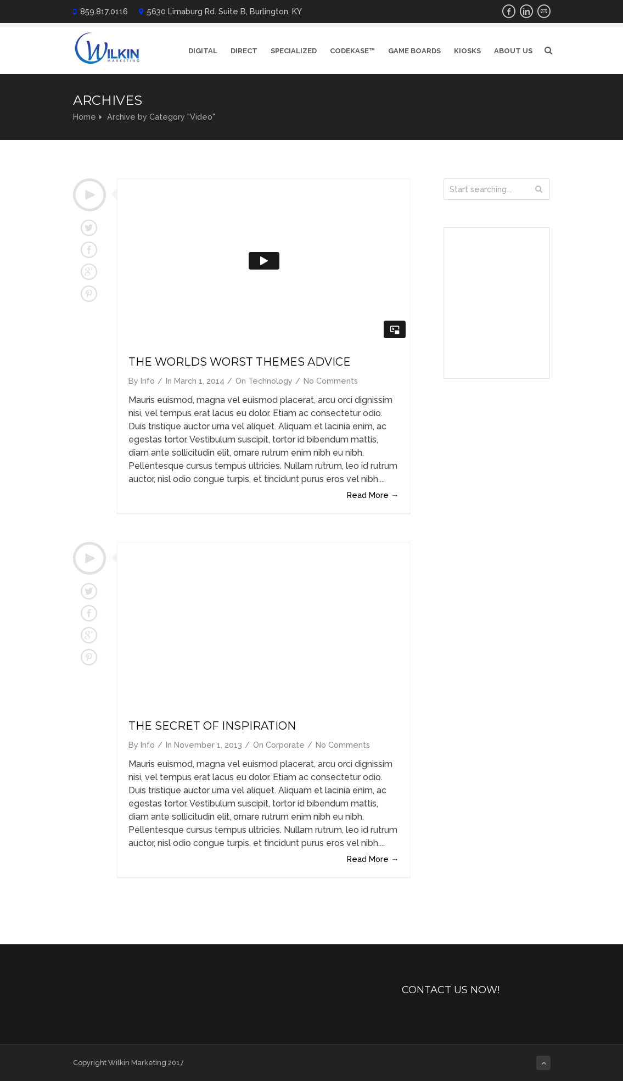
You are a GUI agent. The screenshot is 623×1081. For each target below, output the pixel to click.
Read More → (373, 495)
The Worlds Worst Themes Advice (239, 361)
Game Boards (414, 51)
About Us (513, 51)
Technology (270, 380)
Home (84, 116)
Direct (244, 51)
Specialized (294, 51)
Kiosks (467, 51)
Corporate (285, 744)
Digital (202, 51)
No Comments (331, 380)
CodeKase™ (352, 51)
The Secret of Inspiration (212, 725)
